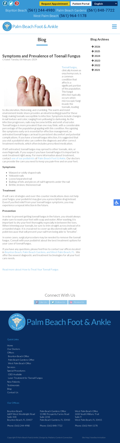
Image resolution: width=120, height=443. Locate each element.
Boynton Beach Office (18, 356)
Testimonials (13, 385)
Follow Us (60, 302)
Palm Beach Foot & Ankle (51, 158)
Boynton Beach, (13, 252)
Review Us (79, 302)
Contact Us (12, 392)
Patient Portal (81, 3)
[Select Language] (105, 3)
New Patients (13, 381)
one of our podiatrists (23, 158)
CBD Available (15, 374)
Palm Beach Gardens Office (21, 359)
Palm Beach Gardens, (34, 252)
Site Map (85, 437)
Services (11, 367)
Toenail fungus (69, 67)
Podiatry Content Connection (60, 437)
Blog (9, 388)
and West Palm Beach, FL (61, 252)
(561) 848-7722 (101, 10)
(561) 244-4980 (41, 10)
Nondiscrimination (98, 437)
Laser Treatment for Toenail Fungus (25, 378)
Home (10, 345)
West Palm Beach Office (19, 363)
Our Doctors (13, 349)
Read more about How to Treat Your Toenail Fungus (30, 269)
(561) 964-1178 (73, 16)
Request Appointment (54, 3)
